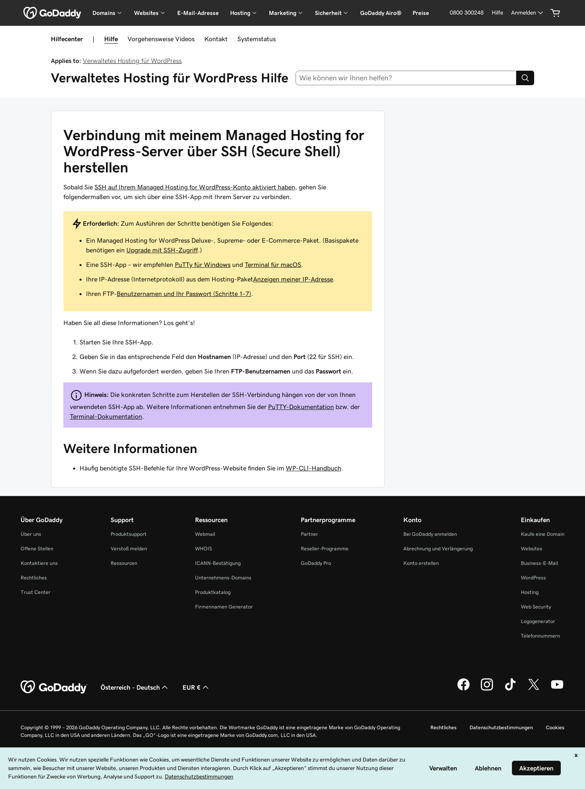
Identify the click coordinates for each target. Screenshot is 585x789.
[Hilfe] (497, 12)
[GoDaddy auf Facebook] (463, 689)
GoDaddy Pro (316, 563)
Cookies (555, 727)
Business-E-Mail (539, 563)
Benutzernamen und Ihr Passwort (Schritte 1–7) (184, 293)
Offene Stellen (37, 548)
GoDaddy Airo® (380, 13)
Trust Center (35, 592)
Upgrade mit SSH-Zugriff (162, 250)
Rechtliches (34, 577)
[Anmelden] (528, 12)
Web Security (536, 606)
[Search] (525, 78)
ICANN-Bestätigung (218, 563)
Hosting (530, 592)
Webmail (205, 534)
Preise (421, 13)
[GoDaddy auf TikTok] (510, 689)
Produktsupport (129, 534)
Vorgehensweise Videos (161, 39)
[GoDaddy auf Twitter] (533, 689)
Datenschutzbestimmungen (501, 727)
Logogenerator (538, 621)
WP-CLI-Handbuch (313, 468)
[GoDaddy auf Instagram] (487, 689)
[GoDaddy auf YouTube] (557, 689)
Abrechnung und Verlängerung (438, 548)
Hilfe (111, 39)
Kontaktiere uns (39, 563)
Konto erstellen (421, 563)
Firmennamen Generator (224, 606)
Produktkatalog (213, 592)
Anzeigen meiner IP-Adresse (293, 279)
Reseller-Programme (324, 548)
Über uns (31, 534)
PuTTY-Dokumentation (301, 406)
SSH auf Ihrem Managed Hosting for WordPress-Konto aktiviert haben (194, 187)
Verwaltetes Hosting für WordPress (132, 60)
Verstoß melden (129, 548)
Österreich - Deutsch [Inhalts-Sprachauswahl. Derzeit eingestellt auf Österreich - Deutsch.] (135, 687)
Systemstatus (256, 39)
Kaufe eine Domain (542, 534)
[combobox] (406, 78)
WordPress (533, 577)
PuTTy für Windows (203, 264)
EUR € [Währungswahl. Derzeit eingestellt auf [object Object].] (196, 687)
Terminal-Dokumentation (106, 416)
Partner (309, 534)
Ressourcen (124, 563)
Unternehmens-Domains (223, 577)
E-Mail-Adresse (198, 13)
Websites (531, 548)
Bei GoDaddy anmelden (430, 534)
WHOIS (203, 548)
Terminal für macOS (273, 264)
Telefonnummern (540, 635)
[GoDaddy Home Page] (54, 687)
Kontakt (216, 39)
